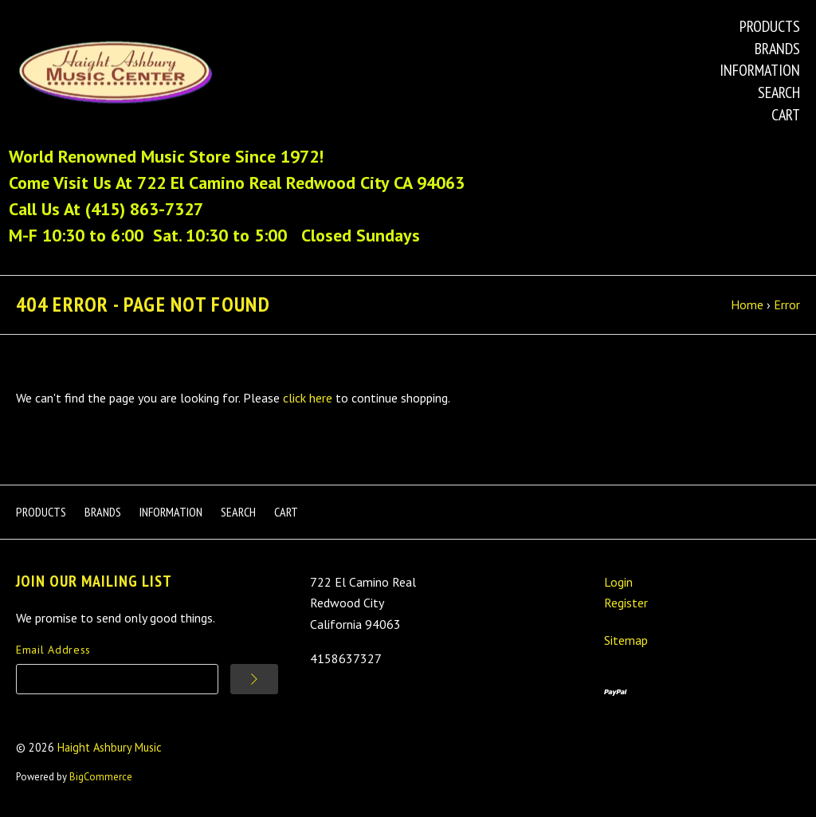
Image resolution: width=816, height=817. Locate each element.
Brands (777, 48)
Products (770, 26)
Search (779, 92)
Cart (785, 114)
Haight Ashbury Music (109, 747)
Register (626, 603)
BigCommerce (100, 777)
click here (307, 398)
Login (618, 582)
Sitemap (626, 640)
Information (760, 70)
